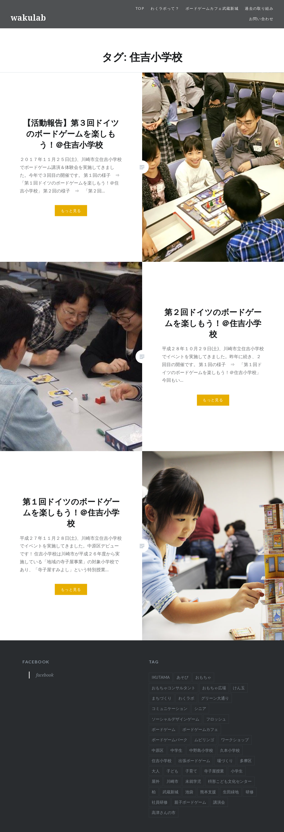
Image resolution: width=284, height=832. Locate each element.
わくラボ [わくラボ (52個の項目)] (186, 698)
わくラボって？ (165, 8)
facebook (35, 661)
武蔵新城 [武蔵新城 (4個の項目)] (170, 791)
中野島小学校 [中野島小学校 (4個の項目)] (201, 750)
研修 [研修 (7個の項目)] (250, 791)
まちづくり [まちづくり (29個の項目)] (162, 698)
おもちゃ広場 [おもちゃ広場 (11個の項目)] (214, 687)
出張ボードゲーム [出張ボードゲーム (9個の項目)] (194, 760)
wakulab (28, 17)
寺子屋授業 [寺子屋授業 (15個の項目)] (214, 770)
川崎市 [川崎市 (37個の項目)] (172, 781)
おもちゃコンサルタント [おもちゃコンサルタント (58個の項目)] (173, 687)
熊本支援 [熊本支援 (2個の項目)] (208, 791)
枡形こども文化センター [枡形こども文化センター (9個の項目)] (230, 781)
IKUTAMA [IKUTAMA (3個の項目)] (161, 677)
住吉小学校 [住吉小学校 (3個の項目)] (162, 760)
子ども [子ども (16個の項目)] (172, 770)
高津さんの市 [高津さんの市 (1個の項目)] (163, 812)
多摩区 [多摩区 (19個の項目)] (246, 760)
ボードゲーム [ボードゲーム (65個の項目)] (163, 729)
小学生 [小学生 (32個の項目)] (237, 770)
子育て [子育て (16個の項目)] (191, 770)
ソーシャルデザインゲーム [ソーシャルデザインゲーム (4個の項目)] (175, 719)
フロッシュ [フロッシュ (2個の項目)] (216, 719)
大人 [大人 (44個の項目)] (156, 770)
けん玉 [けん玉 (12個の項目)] (239, 687)
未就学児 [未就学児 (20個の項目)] (193, 781)
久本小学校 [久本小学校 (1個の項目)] (230, 750)
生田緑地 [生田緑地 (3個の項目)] (231, 791)
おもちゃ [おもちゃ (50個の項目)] (203, 677)
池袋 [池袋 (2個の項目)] (189, 791)
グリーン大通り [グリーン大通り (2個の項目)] (215, 698)
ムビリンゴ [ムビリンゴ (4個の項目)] (204, 739)
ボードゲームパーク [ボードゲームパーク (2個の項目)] (169, 739)
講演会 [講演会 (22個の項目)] (219, 802)
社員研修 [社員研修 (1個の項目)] (160, 802)
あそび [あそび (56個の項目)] (182, 677)
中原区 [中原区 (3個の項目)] (158, 750)
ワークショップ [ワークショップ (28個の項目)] (235, 739)
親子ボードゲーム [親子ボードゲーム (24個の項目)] (190, 802)
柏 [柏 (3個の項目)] (154, 791)
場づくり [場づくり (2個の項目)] (225, 760)
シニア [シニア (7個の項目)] (200, 708)
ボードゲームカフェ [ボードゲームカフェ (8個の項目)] (200, 729)
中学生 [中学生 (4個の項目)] (176, 750)
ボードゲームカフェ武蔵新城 (212, 8)
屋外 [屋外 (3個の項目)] (156, 781)
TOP (139, 8)
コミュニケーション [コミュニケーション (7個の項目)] (169, 708)
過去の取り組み (259, 8)
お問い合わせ (261, 18)
